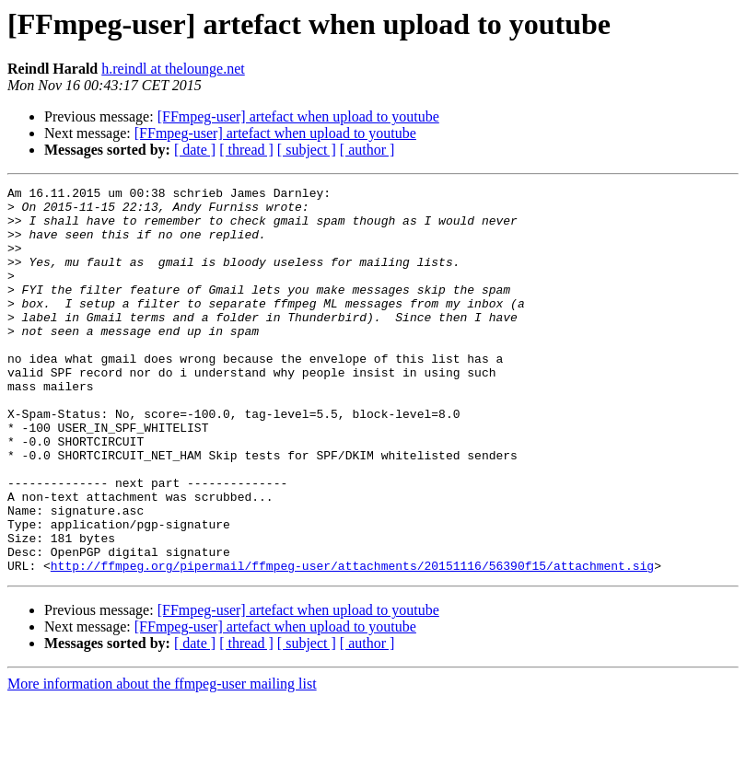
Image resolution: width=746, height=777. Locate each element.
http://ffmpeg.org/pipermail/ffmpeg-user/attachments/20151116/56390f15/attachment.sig (352, 642)
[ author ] (367, 149)
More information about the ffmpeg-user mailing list (162, 761)
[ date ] (195, 149)
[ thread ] (246, 149)
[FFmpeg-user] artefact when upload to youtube (298, 116)
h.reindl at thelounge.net (173, 68)
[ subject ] (306, 149)
